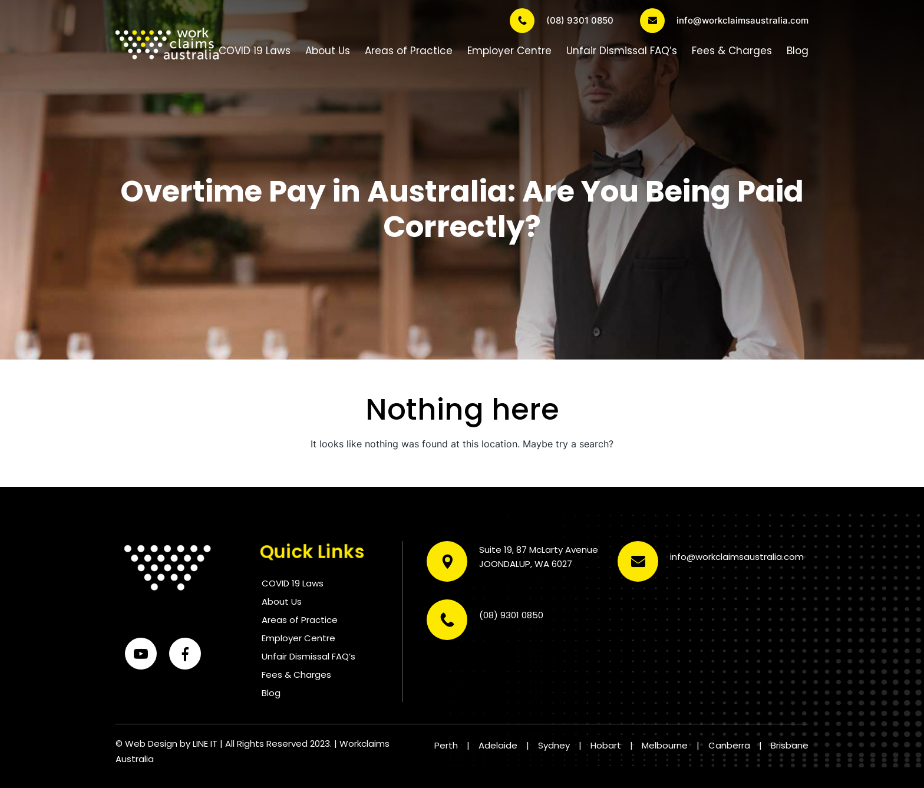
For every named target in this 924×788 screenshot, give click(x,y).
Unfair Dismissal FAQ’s (621, 51)
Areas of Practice (409, 51)
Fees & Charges (732, 51)
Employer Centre (509, 51)
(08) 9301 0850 (561, 20)
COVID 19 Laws (255, 51)
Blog (797, 51)
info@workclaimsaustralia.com (724, 20)
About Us (327, 51)
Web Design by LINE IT (171, 743)
